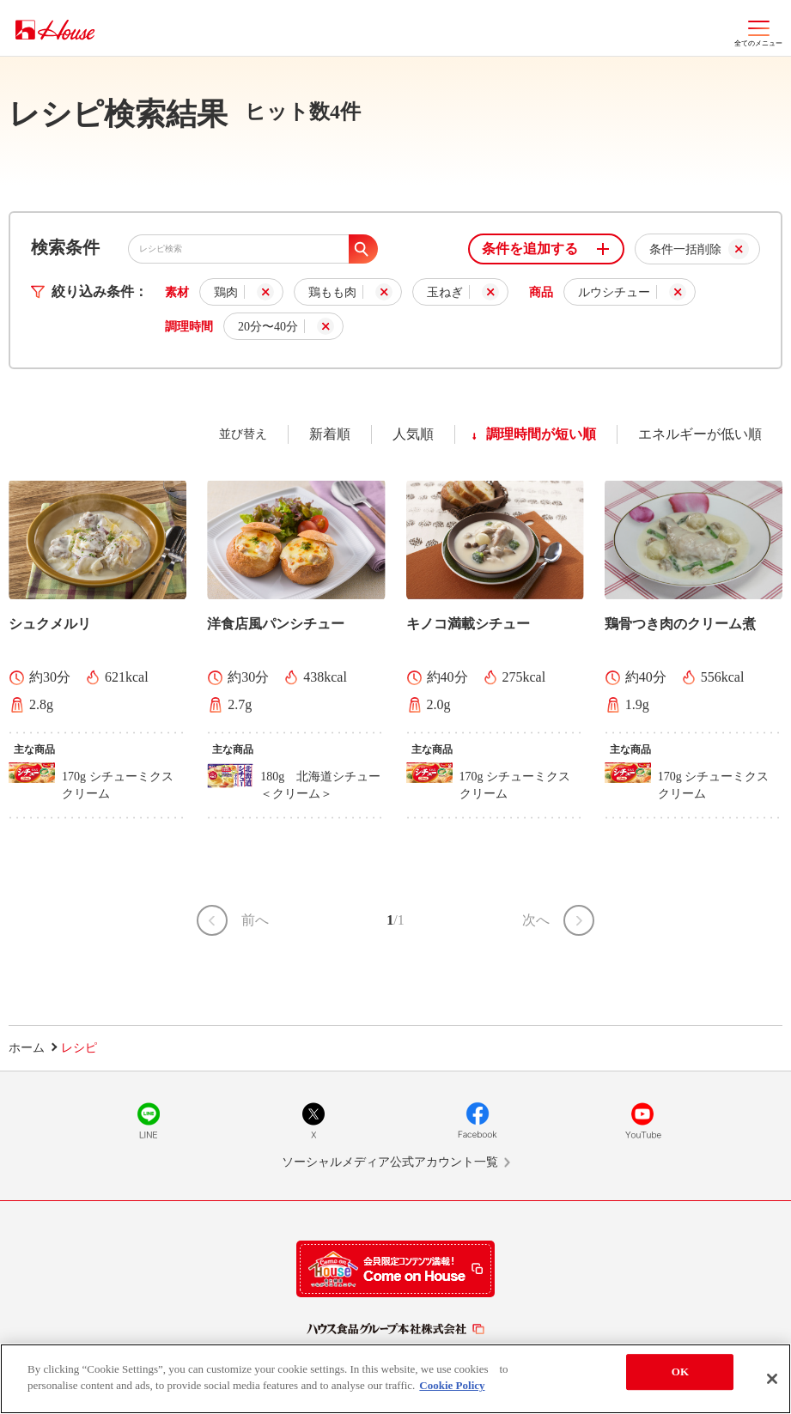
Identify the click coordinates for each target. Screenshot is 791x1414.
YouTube (642, 1120)
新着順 (329, 434)
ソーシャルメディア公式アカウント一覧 (390, 1162)
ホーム (27, 1047)
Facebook (477, 1120)
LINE (148, 1120)
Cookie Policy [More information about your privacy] (451, 1390)
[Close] (772, 1383)
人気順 (413, 434)
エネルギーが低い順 (700, 434)
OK (680, 1375)
